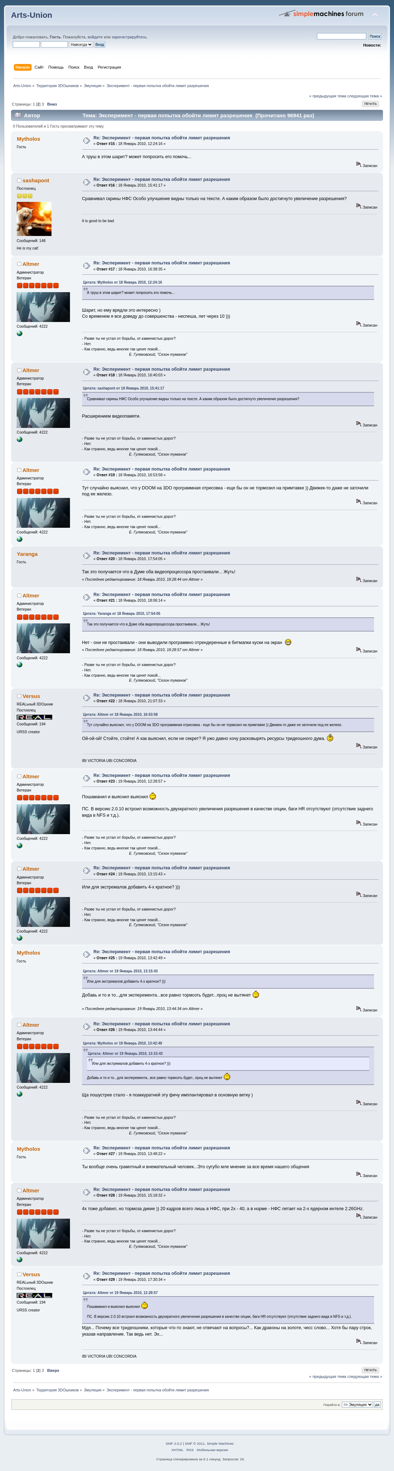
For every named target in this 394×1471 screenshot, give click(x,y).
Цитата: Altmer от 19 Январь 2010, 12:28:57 (120, 1293)
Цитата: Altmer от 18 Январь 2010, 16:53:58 (120, 714)
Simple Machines (220, 1443)
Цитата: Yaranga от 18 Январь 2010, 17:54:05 (121, 614)
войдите (95, 37)
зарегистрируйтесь (129, 37)
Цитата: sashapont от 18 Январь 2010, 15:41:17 (123, 388)
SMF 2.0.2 (174, 1443)
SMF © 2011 (195, 1443)
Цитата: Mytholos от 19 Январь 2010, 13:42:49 (122, 1043)
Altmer (30, 264)
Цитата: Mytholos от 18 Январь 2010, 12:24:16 (122, 282)
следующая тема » (364, 96)
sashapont (36, 180)
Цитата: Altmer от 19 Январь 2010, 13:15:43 (120, 971)
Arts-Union (31, 15)
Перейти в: (331, 1405)
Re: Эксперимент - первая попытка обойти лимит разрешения (161, 137)
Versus (31, 696)
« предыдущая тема (327, 96)
